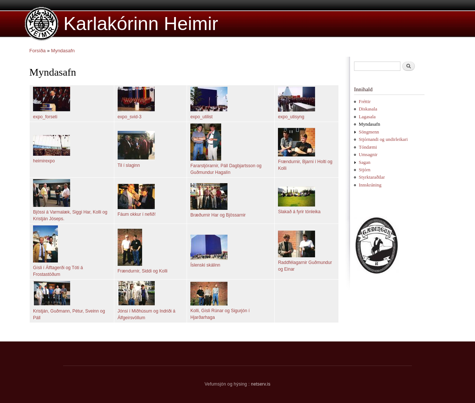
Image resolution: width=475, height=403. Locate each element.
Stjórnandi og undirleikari (383, 139)
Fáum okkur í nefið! (137, 214)
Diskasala (368, 109)
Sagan (364, 162)
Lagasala (367, 116)
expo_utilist (201, 116)
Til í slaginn (129, 165)
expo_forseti (45, 116)
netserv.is (260, 384)
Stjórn (364, 169)
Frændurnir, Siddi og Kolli (143, 271)
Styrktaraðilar (372, 177)
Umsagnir (368, 154)
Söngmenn (369, 132)
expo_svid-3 (130, 116)
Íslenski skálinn (205, 265)
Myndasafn (63, 50)
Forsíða (37, 50)
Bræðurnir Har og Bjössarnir (218, 215)
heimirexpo (44, 160)
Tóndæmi (368, 147)
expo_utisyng (291, 116)
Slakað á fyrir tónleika (299, 211)
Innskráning (370, 185)
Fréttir (365, 101)
